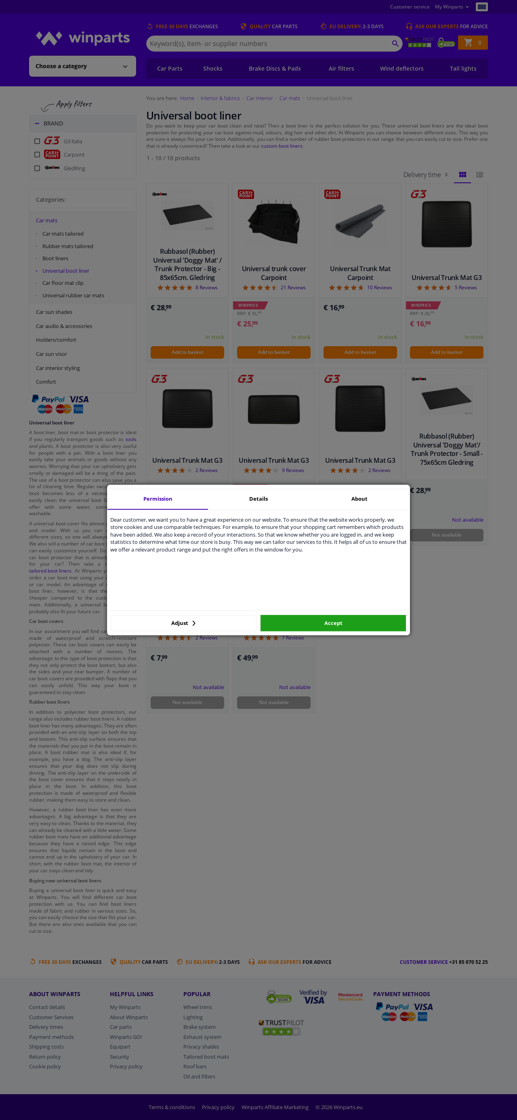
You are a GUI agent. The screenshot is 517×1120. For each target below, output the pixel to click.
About (359, 498)
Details (258, 498)
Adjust (183, 623)
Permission (157, 498)
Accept (333, 623)
